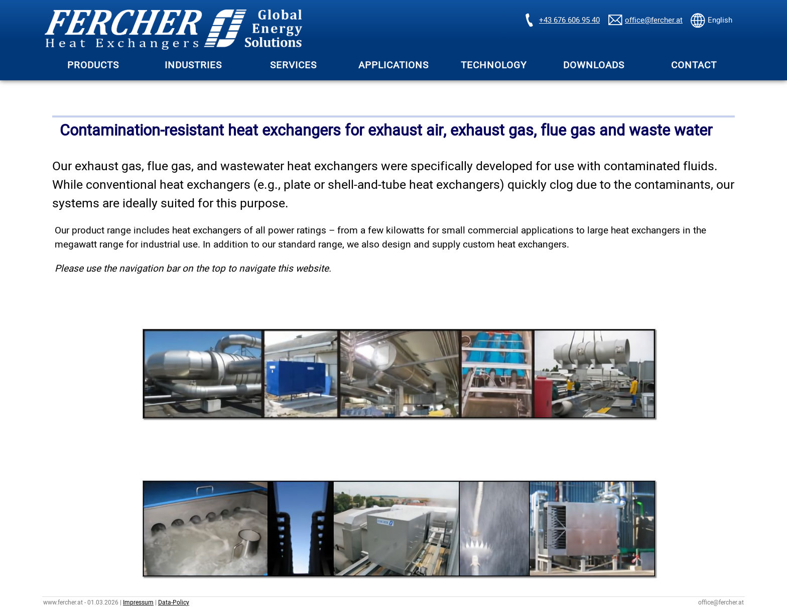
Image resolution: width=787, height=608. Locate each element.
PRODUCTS (93, 65)
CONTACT (694, 65)
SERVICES (293, 65)
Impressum (138, 602)
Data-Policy (173, 602)
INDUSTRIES (193, 65)
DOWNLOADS (593, 65)
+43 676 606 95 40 (569, 20)
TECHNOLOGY (494, 65)
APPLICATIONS (393, 65)
